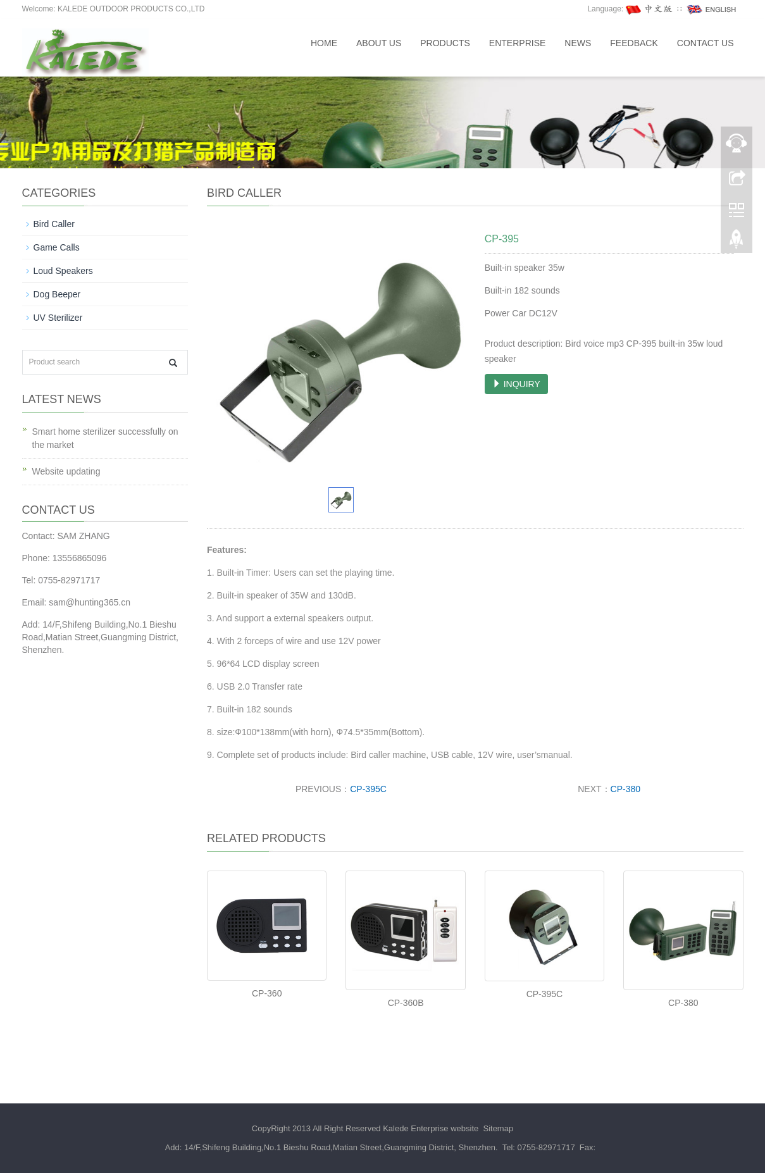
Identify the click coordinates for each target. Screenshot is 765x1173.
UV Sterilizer (58, 318)
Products (445, 43)
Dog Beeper (57, 294)
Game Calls (57, 247)
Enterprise (517, 43)
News (577, 43)
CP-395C (368, 789)
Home (324, 43)
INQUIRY (516, 384)
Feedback (633, 43)
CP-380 (625, 789)
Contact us (705, 43)
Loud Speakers (63, 271)
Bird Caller (54, 224)
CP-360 (267, 993)
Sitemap (498, 1128)
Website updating (66, 471)
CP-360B (406, 1003)
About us (378, 43)
